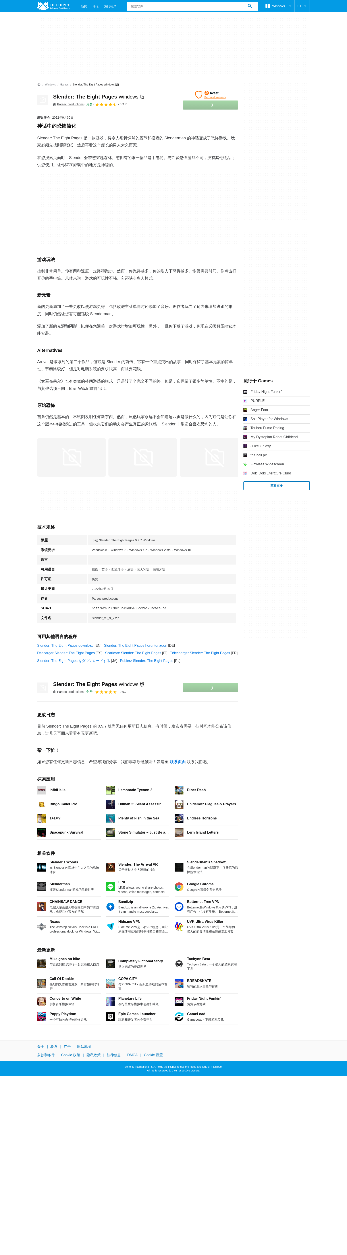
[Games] (64, 85)
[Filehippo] (53, 6)
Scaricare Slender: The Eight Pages (133, 653)
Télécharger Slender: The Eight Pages (200, 653)
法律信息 (114, 1055)
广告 (67, 1046)
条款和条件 (46, 1055)
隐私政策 (94, 1055)
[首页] (39, 85)
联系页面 (178, 762)
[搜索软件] (249, 6)
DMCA (132, 1055)
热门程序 (110, 6)
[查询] (192, 6)
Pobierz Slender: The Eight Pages (146, 661)
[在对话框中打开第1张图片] (142, 457)
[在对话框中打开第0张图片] (71, 457)
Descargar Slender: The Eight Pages (66, 653)
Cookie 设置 (153, 1055)
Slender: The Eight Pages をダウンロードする (73, 661)
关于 (40, 1046)
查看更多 (276, 485)
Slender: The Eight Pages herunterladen (135, 645)
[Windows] (50, 85)
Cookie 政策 (70, 1055)
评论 (96, 6)
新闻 (84, 6)
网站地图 (84, 1046)
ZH (302, 6)
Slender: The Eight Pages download (65, 645)
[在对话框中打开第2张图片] (214, 457)
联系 (54, 1046)
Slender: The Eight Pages (99, 97)
